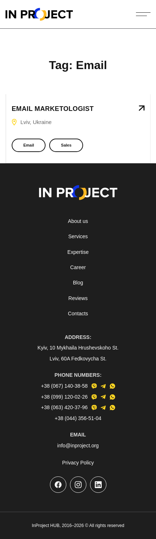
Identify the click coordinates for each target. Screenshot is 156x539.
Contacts (78, 313)
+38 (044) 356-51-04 (78, 418)
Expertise (78, 252)
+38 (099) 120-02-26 (64, 397)
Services (78, 236)
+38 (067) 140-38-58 (64, 386)
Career (78, 267)
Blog (78, 283)
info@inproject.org (78, 445)
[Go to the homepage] (39, 14)
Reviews (78, 298)
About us (78, 221)
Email (28, 145)
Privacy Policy (78, 463)
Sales (66, 145)
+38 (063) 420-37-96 (64, 407)
